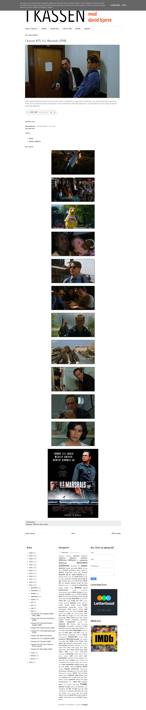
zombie (79, 697)
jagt (64, 618)
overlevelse (62, 654)
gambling (66, 603)
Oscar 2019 (66, 650)
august (33, 599)
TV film (68, 689)
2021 (31, 567)
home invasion (69, 611)
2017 (31, 579)
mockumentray (63, 637)
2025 (31, 556)
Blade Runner (67, 576)
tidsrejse (61, 687)
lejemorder (75, 628)
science (72, 666)
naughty (85, 639)
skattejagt (70, 671)
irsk (75, 615)
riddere (77, 662)
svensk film (79, 679)
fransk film (62, 601)
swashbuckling (63, 682)
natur (81, 639)
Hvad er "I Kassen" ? (31, 29)
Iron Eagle (69, 615)
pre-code (70, 658)
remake (72, 660)
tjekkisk (73, 686)
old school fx (68, 643)
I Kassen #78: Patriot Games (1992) (43, 628)
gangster (73, 603)
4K (79, 566)
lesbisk (81, 628)
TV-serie (75, 689)
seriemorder (75, 669)
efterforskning (63, 590)
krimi (63, 628)
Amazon (65, 570)
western (79, 695)
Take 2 (70, 682)
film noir (65, 596)
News (76, 641)
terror (60, 684)
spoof (85, 675)
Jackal (61, 618)
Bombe (85, 576)
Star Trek (70, 677)
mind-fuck (78, 634)
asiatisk (61, 572)
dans (81, 581)
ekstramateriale (63, 592)
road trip (81, 662)
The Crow (75, 684)
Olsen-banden (78, 643)
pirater (60, 656)
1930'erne (76, 556)
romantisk (70, 664)
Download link (30, 126)
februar (33, 656)
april (32, 611)
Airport (68, 568)
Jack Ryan (84, 615)
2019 (31, 573)
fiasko (61, 596)
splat (76, 675)
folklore (61, 598)
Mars (78, 632)
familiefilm (62, 594)
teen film (77, 682)
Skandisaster (63, 671)
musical (81, 637)
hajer (86, 607)
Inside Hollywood (79, 613)
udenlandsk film (63, 691)
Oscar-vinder (83, 652)
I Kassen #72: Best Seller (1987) (41, 649)
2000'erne (63, 563)
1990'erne (36, 524)
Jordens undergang (71, 620)
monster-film (73, 637)
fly (86, 596)
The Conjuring (67, 684)
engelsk (69, 592)
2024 (31, 559)
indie (68, 613)
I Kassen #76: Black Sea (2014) (41, 635)
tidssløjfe (67, 687)
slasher (75, 673)
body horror (79, 577)
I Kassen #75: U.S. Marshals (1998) (42, 638)
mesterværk (71, 635)
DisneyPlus (75, 585)
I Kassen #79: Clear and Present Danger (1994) (41, 624)
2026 (31, 553)
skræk (85, 671)
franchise (75, 598)
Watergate (66, 695)
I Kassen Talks (67, 29)
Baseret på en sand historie (70, 575)
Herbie (81, 609)
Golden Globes (64, 605)
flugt (84, 596)
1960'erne (73, 558)
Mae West (68, 632)
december (34, 588)
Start (73, 533)
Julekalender (71, 622)
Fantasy (68, 594)
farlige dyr (74, 594)
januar (33, 659)
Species (66, 675)
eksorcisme (84, 590)
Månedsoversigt (72, 639)
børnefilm (74, 579)
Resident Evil (83, 660)
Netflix (72, 641)
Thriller (83, 684)
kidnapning (84, 624)
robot (63, 664)
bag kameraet (82, 572)
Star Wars (77, 677)
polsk (80, 656)
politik (76, 656)
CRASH (77, 581)
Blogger (85, 704)
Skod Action (80, 671)
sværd (85, 679)
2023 (31, 562)
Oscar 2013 (84, 645)
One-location (63, 645)
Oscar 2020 (75, 650)
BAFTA (75, 572)
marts (33, 653)
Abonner (44, 29)
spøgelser (65, 677)
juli (32, 602)
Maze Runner (63, 635)
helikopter (75, 609)
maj (32, 608)
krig (60, 628)
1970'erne (84, 558)
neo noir (65, 641)
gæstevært (72, 607)
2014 (31, 662)
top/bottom (81, 687)
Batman (85, 574)
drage (71, 588)
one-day (85, 643)
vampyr (64, 693)
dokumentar (83, 585)
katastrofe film (64, 624)
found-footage (67, 598)
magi (74, 632)
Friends (85, 600)
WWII (83, 695)
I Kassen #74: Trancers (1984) (41, 641)
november (34, 590)
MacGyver (84, 630)
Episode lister (55, 29)
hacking (80, 607)
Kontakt (78, 29)
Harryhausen (62, 609)
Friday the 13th (76, 601)
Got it (124, 5)
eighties (74, 590)
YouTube (74, 697)
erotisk (74, 592)
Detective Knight (76, 583)
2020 (31, 570)
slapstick (69, 673)
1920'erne (68, 556)
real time (61, 660)
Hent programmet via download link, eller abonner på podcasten (41, 112)
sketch (75, 671)
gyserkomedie (63, 607)
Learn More (115, 5)
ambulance (72, 570)
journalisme (83, 620)
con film (72, 581)
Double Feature (64, 588)
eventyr (79, 592)
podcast (66, 656)
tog (76, 687)
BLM (73, 576)
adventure (62, 568)
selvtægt (61, 669)
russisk (82, 664)
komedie (62, 626)
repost (77, 660)
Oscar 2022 (63, 652)
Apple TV (84, 570)
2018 (31, 576)
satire (67, 666)
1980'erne (63, 560)
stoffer (82, 677)
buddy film (68, 579)
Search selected (75, 552)
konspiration (70, 626)
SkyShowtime (62, 673)
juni (32, 605)
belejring (61, 576)
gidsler (79, 603)
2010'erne (82, 562)
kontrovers (78, 626)
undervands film (79, 691)
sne (79, 673)
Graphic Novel (76, 605)
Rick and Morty (71, 662)
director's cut (68, 585)
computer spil (66, 581)
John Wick (79, 618)
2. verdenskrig (82, 560)
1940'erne (84, 556)
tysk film (81, 689)
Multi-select (63, 552)
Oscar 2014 (62, 647)
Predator (76, 658)
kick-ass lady (75, 624)
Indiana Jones (62, 613)
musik (85, 637)
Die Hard (84, 583)
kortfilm (85, 626)
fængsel (61, 603)
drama (78, 587)
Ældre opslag (116, 533)
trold (86, 686)
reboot (67, 660)
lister (63, 630)
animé (78, 570)
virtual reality (75, 693)
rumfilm (76, 664)
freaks (68, 600)
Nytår (85, 641)
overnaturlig (69, 654)
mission (84, 635)
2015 (31, 585)
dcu (63, 583)
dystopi (85, 588)
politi (71, 656)
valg (60, 693)
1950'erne (62, 558)
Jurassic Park (82, 622)
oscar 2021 (83, 650)
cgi (79, 579)
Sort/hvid (84, 673)
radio (86, 658)
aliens (80, 568)
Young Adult (67, 697)
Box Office (61, 579)
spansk (61, 675)
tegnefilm (84, 682)
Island (78, 615)
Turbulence (62, 689)
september (34, 596)
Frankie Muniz (83, 598)
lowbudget (77, 630)
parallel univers (78, 654)
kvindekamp (68, 628)
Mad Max (61, 632)
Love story (68, 630)
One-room (71, 645)
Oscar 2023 (74, 651)
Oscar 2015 (71, 647)
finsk (80, 596)
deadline (67, 583)
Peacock (85, 654)
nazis (60, 641)
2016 (31, 582)
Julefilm (61, 622)
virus (81, 693)
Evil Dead (84, 592)
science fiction (81, 667)
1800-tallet (61, 556)
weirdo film (72, 695)
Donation (87, 29)
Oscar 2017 (79, 647)
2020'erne (64, 565)
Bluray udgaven (35, 141)
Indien (72, 613)
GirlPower (84, 603)
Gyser (84, 605)
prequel (81, 658)
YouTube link (30, 128)
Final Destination (74, 596)
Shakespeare (83, 669)
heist (69, 609)
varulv (69, 693)
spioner (71, 675)
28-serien (74, 566)
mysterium (62, 639)
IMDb (31, 138)
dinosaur (61, 585)
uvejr (85, 691)
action (41, 524)
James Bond (70, 618)
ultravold (70, 691)
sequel (46, 524)
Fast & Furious (82, 594)
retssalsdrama (62, 662)
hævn (75, 611)
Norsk (81, 641)
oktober (33, 593)
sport (60, 677)
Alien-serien (74, 568)
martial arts (84, 632)
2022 (31, 564)
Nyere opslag (30, 533)
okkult (61, 643)
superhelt (72, 679)
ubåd (85, 689)
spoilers (81, 675)
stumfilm (66, 679)
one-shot (77, 645)
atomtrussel (68, 572)
